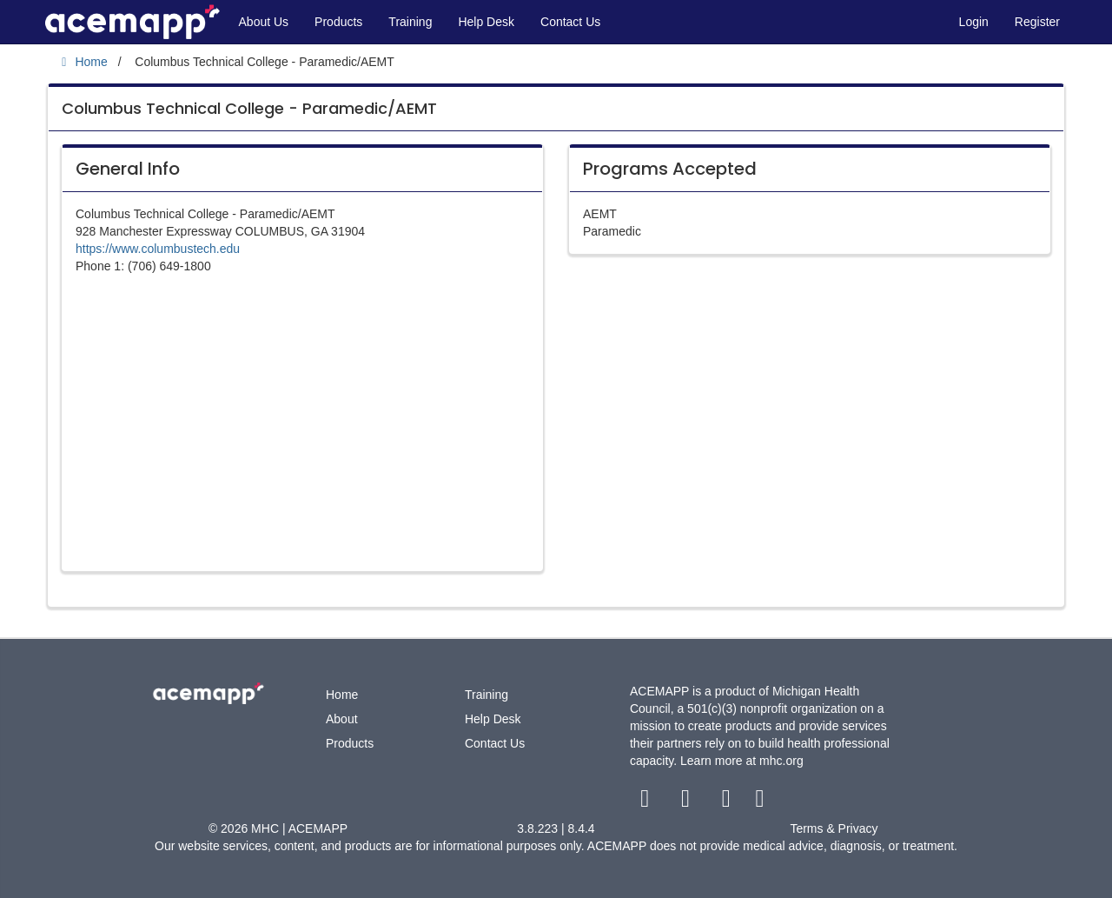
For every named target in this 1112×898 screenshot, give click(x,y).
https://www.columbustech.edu (158, 249)
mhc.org (781, 761)
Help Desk (486, 22)
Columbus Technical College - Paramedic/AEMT (249, 108)
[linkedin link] (760, 802)
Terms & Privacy (833, 828)
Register (1037, 22)
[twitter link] (688, 802)
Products (338, 22)
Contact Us (570, 22)
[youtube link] (728, 802)
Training (410, 22)
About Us (264, 22)
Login (974, 22)
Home (342, 695)
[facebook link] (647, 802)
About (342, 719)
